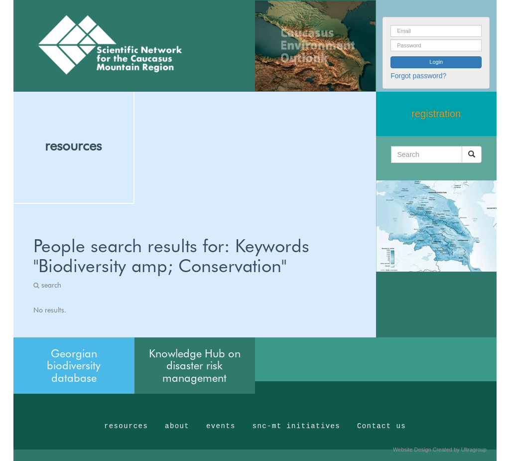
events (221, 426)
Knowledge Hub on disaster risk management (195, 365)
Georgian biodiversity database (74, 365)
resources (73, 145)
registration (436, 113)
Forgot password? (418, 76)
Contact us (381, 426)
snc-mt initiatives (296, 426)
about (177, 426)
